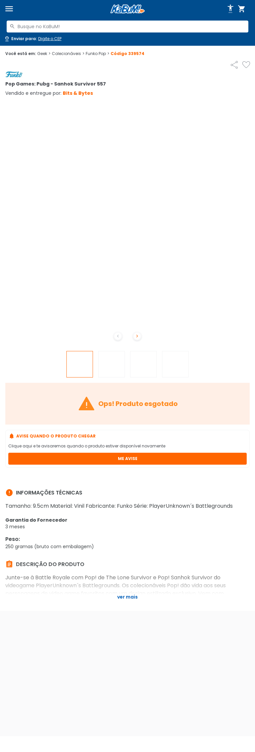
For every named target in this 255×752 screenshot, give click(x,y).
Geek (43, 53)
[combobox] (127, 26)
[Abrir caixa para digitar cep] (32, 39)
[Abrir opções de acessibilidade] (230, 9)
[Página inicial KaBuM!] (127, 9)
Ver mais (127, 597)
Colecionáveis (68, 53)
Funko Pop (97, 53)
